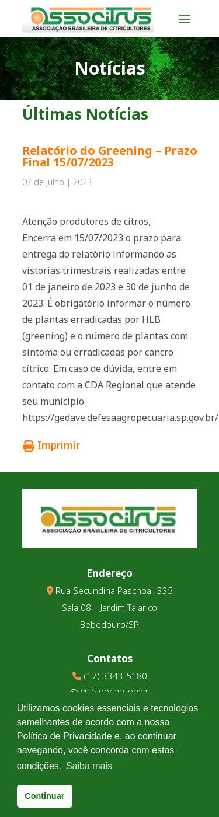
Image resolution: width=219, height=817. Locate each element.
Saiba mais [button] (89, 766)
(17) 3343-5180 (115, 676)
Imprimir (51, 445)
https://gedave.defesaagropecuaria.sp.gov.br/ (120, 417)
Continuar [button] (44, 796)
